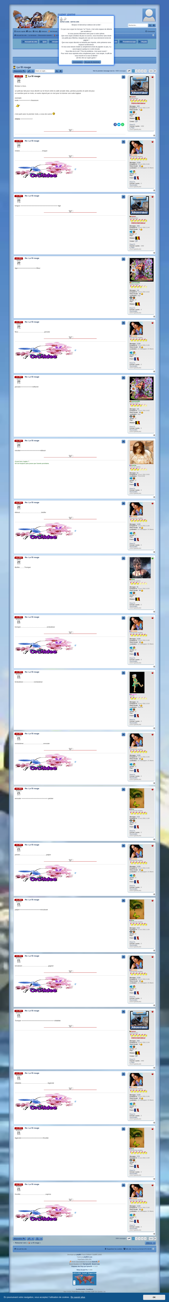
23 (137, 702)
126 (138, 290)
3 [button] (139, 71)
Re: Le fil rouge (32, 141)
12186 (138, 162)
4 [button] (142, 71)
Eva (133, 809)
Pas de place (133, 185)
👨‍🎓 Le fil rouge (22, 67)
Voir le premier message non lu (103, 71)
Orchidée (134, 155)
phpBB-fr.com (87, 1257)
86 (137, 587)
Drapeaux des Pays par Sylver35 (82, 1266)
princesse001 (136, 282)
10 (141, 294)
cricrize (134, 465)
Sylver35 (94, 1261)
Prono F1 (132, 124)
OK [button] (154, 1297)
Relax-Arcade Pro (82, 1270)
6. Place (132, 128)
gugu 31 (134, 694)
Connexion (77, 62)
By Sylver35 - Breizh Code (91, 1264)
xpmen (134, 96)
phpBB (78, 1254)
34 (141, 590)
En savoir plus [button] (78, 1297)
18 (141, 166)
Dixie (133, 579)
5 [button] (145, 71)
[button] (129, 71)
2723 (138, 817)
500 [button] (151, 71)
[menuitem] (29, 31)
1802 (138, 106)
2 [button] (136, 71)
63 (137, 473)
